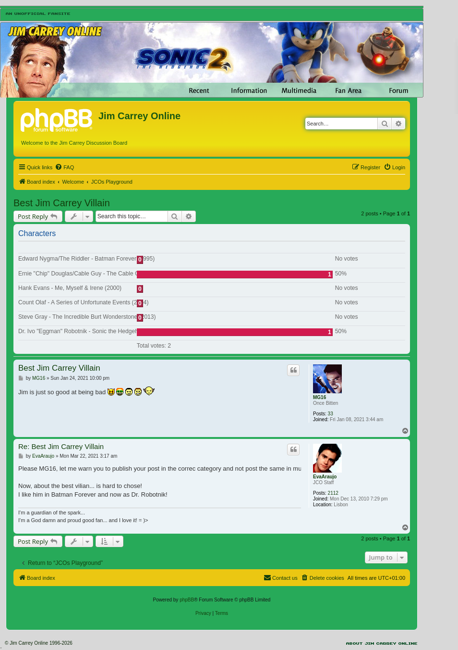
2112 (333, 493)
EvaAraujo (325, 476)
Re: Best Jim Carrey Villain (61, 446)
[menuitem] (64, 167)
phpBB (187, 599)
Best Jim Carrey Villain (61, 203)
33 (330, 413)
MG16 (319, 397)
